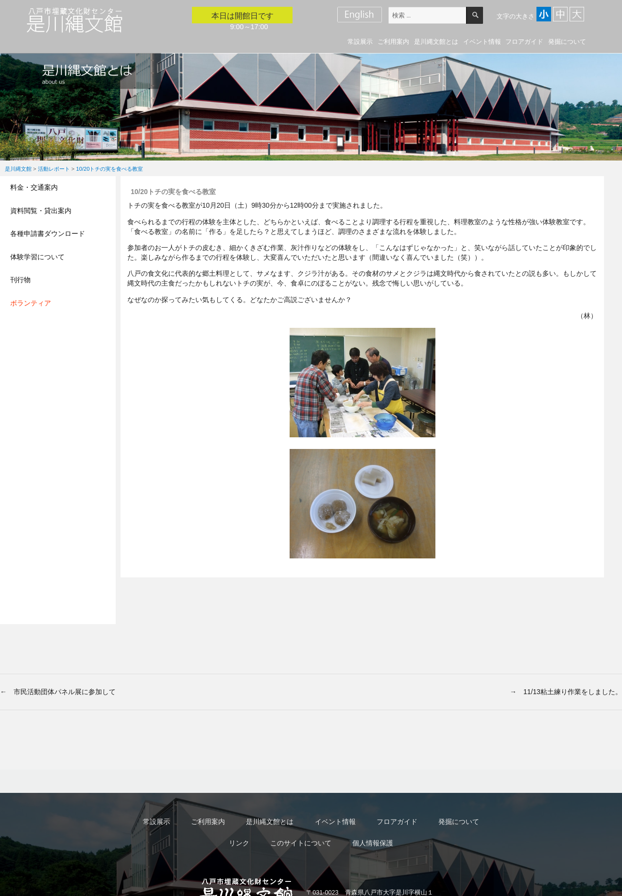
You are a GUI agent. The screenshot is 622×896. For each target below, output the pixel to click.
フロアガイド (524, 41)
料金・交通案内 (34, 187)
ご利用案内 (393, 41)
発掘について (567, 41)
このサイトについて (300, 843)
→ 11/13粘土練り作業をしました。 (566, 692)
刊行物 (20, 280)
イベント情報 (482, 41)
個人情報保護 (372, 843)
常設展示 (360, 41)
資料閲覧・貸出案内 (40, 211)
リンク (239, 843)
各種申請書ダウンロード (47, 233)
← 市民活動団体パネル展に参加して (58, 692)
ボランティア (30, 303)
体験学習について (37, 257)
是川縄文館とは (436, 41)
